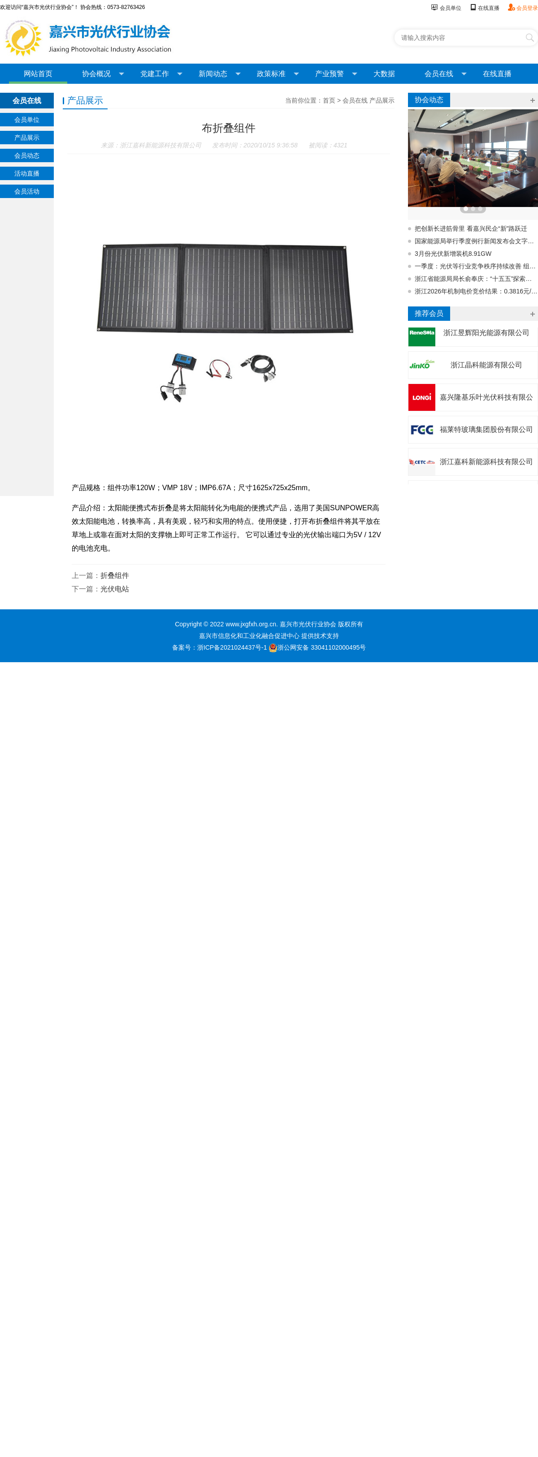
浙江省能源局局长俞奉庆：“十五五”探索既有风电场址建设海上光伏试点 (476, 278)
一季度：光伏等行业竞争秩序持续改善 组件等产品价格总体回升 (476, 266)
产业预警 (336, 74)
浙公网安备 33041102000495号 (317, 647)
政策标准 (278, 74)
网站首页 (38, 74)
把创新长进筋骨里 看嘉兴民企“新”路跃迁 (471, 228)
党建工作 (161, 74)
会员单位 (446, 8)
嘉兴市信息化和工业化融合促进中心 (249, 635)
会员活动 (26, 191)
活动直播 (26, 173)
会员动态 (26, 155)
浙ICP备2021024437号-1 (232, 647)
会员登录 (523, 8)
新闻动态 (220, 74)
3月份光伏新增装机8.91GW (453, 253)
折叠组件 (114, 575)
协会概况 (103, 74)
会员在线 (446, 74)
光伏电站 (114, 589)
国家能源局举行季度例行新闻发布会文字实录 (476, 241)
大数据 (384, 74)
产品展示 (26, 137)
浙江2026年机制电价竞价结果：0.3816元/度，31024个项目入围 (476, 291)
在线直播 (484, 8)
